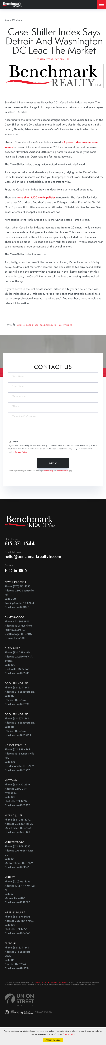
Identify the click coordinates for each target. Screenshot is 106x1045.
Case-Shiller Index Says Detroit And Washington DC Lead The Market (54, 50)
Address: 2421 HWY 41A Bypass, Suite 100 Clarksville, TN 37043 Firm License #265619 (18, 683)
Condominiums (48, 343)
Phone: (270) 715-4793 (17, 604)
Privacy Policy (21, 470)
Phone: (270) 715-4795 (17, 899)
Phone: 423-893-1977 (17, 639)
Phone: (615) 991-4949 (17, 767)
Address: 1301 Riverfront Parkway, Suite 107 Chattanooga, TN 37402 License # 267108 (18, 650)
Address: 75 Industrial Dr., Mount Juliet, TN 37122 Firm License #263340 (19, 846)
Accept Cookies (52, 1040)
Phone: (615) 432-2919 (17, 802)
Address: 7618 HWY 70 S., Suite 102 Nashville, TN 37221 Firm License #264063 (19, 945)
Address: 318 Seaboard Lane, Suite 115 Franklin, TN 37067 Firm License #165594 (17, 978)
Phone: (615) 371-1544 (17, 705)
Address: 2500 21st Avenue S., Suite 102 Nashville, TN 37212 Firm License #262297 (17, 815)
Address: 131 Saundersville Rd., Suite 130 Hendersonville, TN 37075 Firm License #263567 (19, 780)
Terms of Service (62, 488)
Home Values (65, 343)
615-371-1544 (20, 560)
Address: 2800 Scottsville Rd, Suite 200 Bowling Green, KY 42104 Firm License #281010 (19, 617)
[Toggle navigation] (101, 4)
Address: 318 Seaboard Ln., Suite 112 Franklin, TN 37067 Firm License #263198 (20, 716)
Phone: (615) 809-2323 (17, 864)
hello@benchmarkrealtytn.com (33, 574)
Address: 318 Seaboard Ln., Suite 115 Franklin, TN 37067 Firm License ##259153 (20, 747)
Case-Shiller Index (27, 343)
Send (53, 480)
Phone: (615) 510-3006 (17, 934)
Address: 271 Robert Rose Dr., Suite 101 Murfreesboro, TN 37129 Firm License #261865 (19, 877)
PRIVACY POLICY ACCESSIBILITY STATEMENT (51, 1000)
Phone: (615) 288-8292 (17, 837)
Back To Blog (14, 19)
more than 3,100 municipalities (36, 215)
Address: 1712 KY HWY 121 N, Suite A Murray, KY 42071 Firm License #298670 (20, 912)
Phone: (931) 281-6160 (17, 670)
